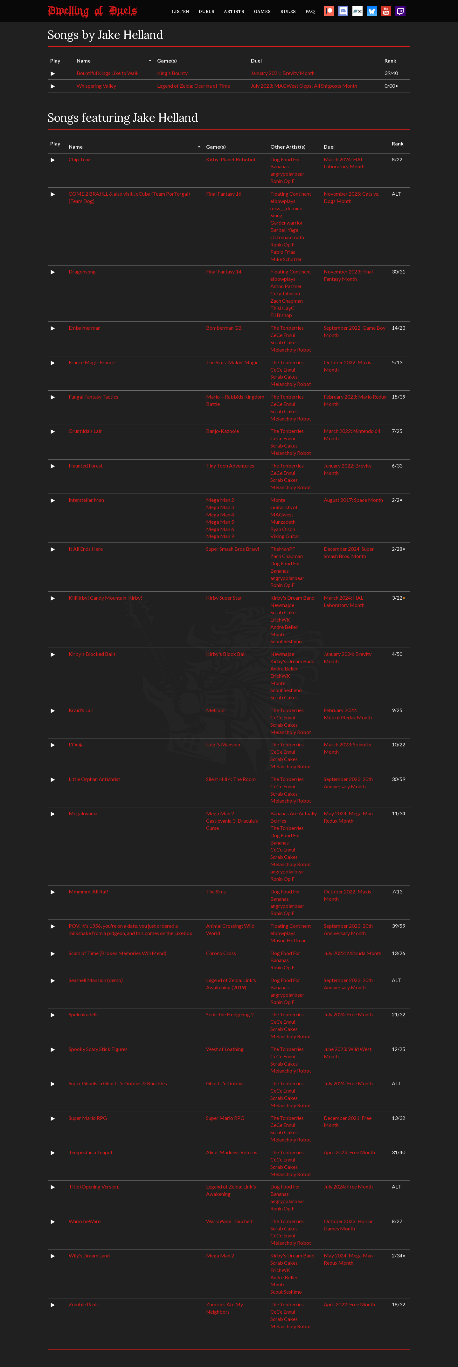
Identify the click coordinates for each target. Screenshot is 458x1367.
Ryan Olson (282, 529)
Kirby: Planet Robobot (231, 159)
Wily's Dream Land (89, 1255)
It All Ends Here (86, 549)
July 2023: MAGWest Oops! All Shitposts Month (304, 86)
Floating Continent (290, 194)
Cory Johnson (285, 293)
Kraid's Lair (81, 710)
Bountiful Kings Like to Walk (108, 73)
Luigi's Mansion (223, 744)
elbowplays (282, 201)
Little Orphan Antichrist (94, 779)
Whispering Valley (96, 86)
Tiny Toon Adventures (230, 465)
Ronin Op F (282, 181)
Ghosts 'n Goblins (225, 1083)
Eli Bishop (281, 315)
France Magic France (92, 362)
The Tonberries (287, 328)
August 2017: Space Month (353, 500)
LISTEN (180, 11)
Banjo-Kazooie (222, 431)
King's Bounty (172, 73)
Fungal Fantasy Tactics (93, 397)
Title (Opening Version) (94, 1186)
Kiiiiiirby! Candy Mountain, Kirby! (105, 598)
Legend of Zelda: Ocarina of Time (193, 86)
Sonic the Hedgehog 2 (230, 1014)
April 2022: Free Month (349, 1304)
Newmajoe (282, 605)
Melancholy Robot (290, 350)
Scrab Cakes (284, 342)
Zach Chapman (286, 301)
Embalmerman (85, 328)
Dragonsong (82, 271)
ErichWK (280, 619)
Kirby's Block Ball (226, 654)
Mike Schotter (286, 259)
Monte (277, 500)
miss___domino (286, 208)
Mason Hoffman (288, 940)
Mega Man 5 (220, 522)
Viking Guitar (285, 536)
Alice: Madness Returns (231, 1152)
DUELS (206, 11)
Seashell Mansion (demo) (96, 980)
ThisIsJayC (282, 308)
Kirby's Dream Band (292, 598)
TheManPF (282, 549)
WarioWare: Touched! (230, 1221)
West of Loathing (225, 1049)
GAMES (262, 11)
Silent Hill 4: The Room (231, 779)
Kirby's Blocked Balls (92, 654)
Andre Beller (284, 627)
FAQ (310, 11)
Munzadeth (282, 522)
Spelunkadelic (84, 1014)
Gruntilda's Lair (85, 431)
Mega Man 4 (220, 514)
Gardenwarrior (286, 222)
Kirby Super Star (224, 598)
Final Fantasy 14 (223, 271)
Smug (276, 215)
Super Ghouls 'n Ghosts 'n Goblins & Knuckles (118, 1083)
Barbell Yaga (284, 230)
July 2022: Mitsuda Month (352, 953)
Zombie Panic (84, 1304)
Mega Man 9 (220, 536)
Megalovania (83, 813)
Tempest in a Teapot (91, 1152)
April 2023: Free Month (349, 1152)
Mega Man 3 (220, 507)
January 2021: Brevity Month (283, 73)
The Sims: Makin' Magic (232, 362)
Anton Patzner (286, 286)
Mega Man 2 (220, 500)
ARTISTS (234, 11)
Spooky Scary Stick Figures (98, 1049)
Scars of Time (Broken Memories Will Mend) (117, 953)
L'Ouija (76, 744)
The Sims (216, 891)
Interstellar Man (86, 500)
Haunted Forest (86, 465)
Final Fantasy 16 (223, 194)
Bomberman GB (224, 328)
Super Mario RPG (88, 1118)
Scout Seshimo (286, 641)
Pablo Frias (282, 252)
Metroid (215, 710)
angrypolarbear (287, 174)
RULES (288, 11)
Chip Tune (80, 159)
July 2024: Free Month (348, 1014)
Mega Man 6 (220, 529)
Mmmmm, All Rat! (88, 891)
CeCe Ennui (282, 335)
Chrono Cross (221, 953)
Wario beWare (85, 1221)
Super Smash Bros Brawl (232, 549)
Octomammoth (287, 237)
